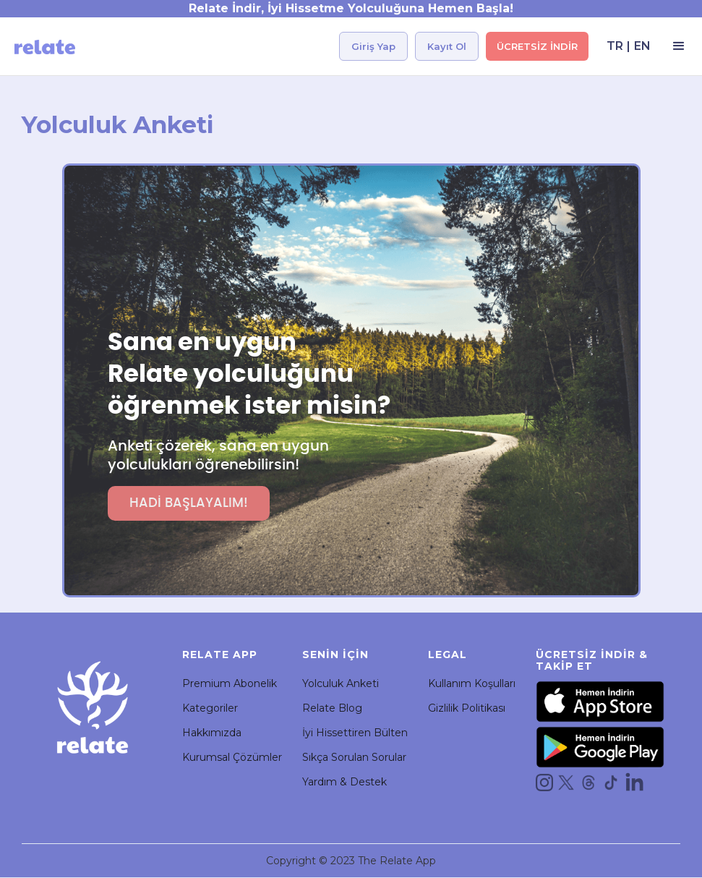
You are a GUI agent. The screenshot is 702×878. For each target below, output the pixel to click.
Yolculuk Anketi (340, 683)
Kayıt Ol (446, 46)
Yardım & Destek (344, 782)
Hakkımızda (211, 732)
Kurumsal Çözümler (232, 757)
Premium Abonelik (229, 683)
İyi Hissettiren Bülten (355, 732)
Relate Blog (332, 708)
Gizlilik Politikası (466, 708)
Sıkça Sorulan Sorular (354, 757)
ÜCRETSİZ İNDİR (537, 46)
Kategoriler (210, 708)
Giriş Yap (373, 46)
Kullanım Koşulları (471, 683)
